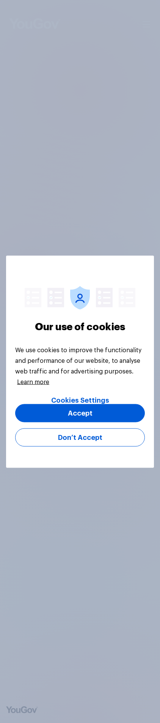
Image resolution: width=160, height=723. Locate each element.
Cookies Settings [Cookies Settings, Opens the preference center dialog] (80, 400)
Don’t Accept (80, 437)
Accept (80, 413)
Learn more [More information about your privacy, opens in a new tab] (33, 382)
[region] (80, 361)
